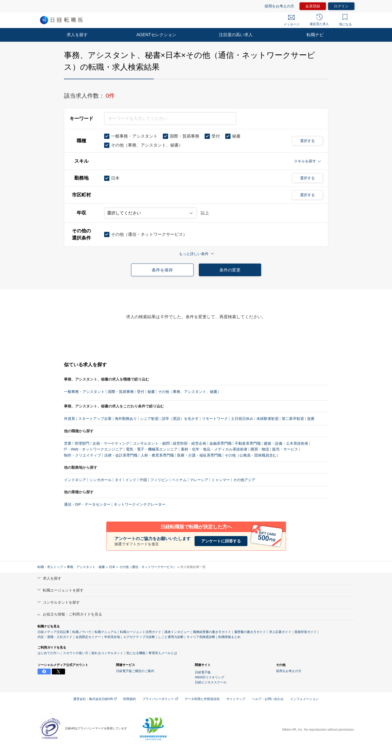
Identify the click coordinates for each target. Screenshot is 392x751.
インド (130, 480)
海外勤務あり (126, 418)
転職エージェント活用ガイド (140, 632)
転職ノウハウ (81, 632)
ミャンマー (220, 480)
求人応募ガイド (280, 632)
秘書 (151, 391)
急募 (311, 418)
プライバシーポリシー (160, 699)
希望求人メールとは (163, 653)
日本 (112, 567)
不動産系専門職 (248, 443)
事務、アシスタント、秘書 (86, 567)
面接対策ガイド (305, 632)
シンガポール (100, 480)
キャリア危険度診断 (201, 637)
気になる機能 (135, 653)
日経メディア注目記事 (53, 632)
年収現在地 (112, 637)
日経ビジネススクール (211, 682)
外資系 (69, 418)
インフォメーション (304, 699)
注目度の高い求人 (236, 34)
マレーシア (199, 480)
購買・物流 (260, 449)
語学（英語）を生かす (180, 418)
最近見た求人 (319, 20)
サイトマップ (235, 699)
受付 (140, 391)
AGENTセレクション (156, 34)
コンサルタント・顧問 (151, 443)
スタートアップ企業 (95, 418)
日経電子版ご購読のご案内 (135, 671)
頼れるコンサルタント (107, 653)
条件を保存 (162, 270)
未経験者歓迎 (267, 418)
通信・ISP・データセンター (87, 504)
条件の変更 (230, 270)
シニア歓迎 (149, 418)
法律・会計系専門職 (120, 455)
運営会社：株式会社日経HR (95, 699)
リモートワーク (215, 418)
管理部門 (82, 443)
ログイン (341, 6)
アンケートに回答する (221, 541)
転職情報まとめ (229, 637)
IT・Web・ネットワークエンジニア (93, 449)
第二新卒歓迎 (293, 418)
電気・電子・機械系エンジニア (152, 449)
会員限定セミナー (88, 637)
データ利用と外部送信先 (202, 699)
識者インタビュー (177, 632)
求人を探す (77, 34)
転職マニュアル (106, 632)
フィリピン (159, 480)
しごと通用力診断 (170, 637)
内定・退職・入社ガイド (55, 637)
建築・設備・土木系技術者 (286, 443)
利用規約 (129, 699)
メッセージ (291, 20)
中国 (143, 480)
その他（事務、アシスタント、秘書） (189, 391)
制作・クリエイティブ (82, 455)
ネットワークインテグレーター (139, 504)
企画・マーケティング (111, 443)
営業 (67, 443)
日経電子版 (203, 672)
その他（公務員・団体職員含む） (252, 455)
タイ (118, 480)
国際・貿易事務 (121, 391)
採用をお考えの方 (279, 6)
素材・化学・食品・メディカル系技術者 (214, 449)
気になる (345, 20)
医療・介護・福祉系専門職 (199, 455)
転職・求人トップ (50, 567)
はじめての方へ (49, 653)
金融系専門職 (220, 443)
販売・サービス (285, 449)
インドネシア (75, 480)
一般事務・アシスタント (84, 391)
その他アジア (244, 480)
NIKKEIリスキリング (209, 677)
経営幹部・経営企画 (189, 443)
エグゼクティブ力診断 (139, 637)
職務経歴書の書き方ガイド (212, 632)
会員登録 (312, 6)
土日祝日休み (242, 418)
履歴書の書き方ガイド (250, 632)
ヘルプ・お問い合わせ (268, 699)
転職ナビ (315, 34)
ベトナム (179, 480)
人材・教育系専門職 (157, 455)
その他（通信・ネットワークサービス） (147, 567)
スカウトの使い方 (75, 653)
